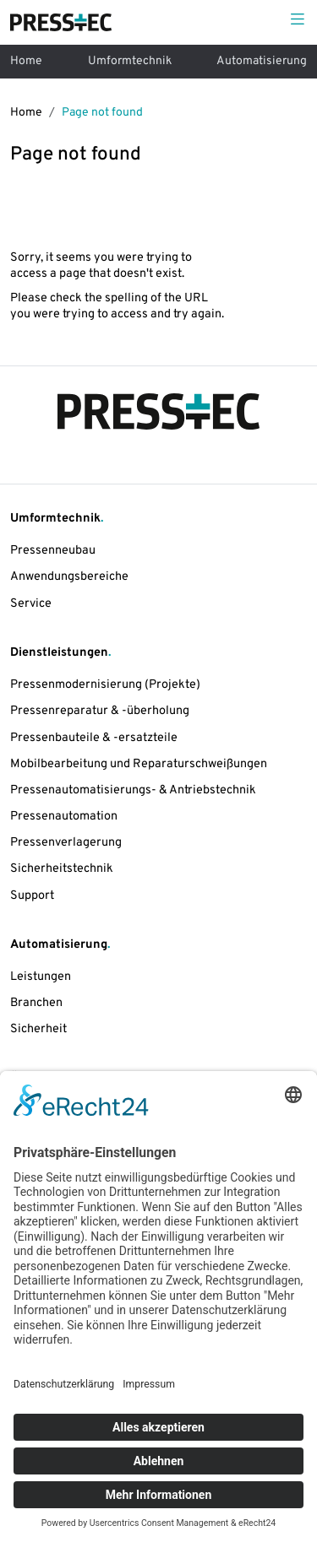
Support (32, 896)
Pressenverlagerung (66, 843)
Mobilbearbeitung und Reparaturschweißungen (138, 764)
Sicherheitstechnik (61, 869)
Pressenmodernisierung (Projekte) (105, 685)
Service (31, 604)
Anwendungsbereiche (69, 577)
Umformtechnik (130, 61)
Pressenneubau (53, 551)
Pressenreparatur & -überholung (99, 711)
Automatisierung (261, 61)
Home (26, 61)
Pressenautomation (64, 817)
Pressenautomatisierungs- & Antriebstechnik (133, 790)
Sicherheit (38, 1029)
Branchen (36, 1003)
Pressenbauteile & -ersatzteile (94, 738)
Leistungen (40, 977)
